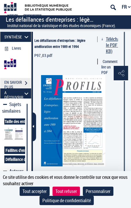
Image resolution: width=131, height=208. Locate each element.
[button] (121, 73)
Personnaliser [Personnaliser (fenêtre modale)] (98, 191)
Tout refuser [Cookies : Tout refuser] (66, 191)
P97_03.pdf (43, 55)
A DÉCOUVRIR (17, 93)
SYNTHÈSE (17, 37)
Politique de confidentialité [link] (66, 200)
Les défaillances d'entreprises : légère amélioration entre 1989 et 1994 (59, 43)
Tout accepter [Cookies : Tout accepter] (35, 191)
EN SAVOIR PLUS (17, 83)
